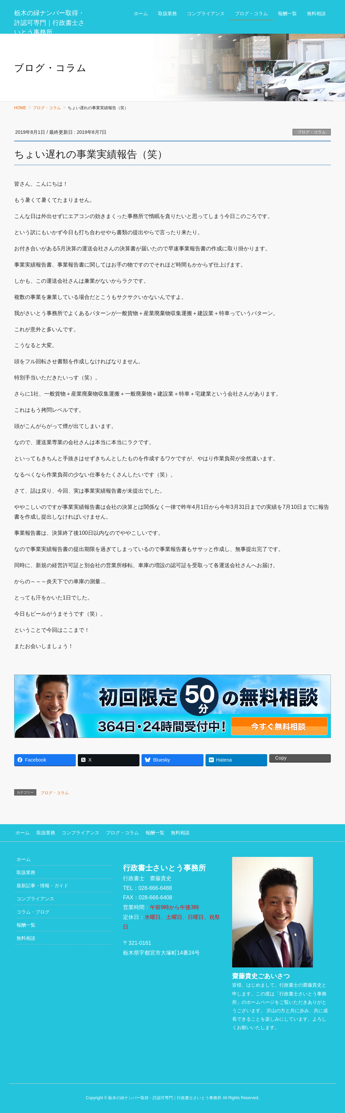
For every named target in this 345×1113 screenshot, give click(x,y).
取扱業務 (42, 832)
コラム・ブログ (33, 911)
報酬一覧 (147, 832)
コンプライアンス (76, 832)
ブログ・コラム (311, 132)
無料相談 (171, 832)
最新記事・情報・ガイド (42, 884)
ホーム (21, 832)
